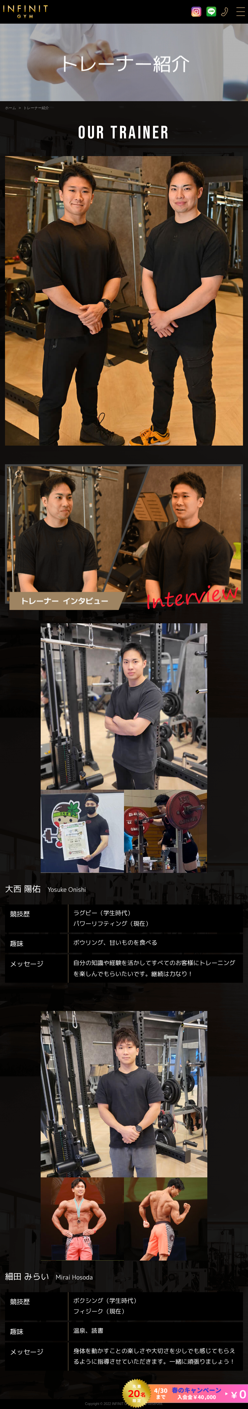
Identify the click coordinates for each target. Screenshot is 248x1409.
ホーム (10, 108)
